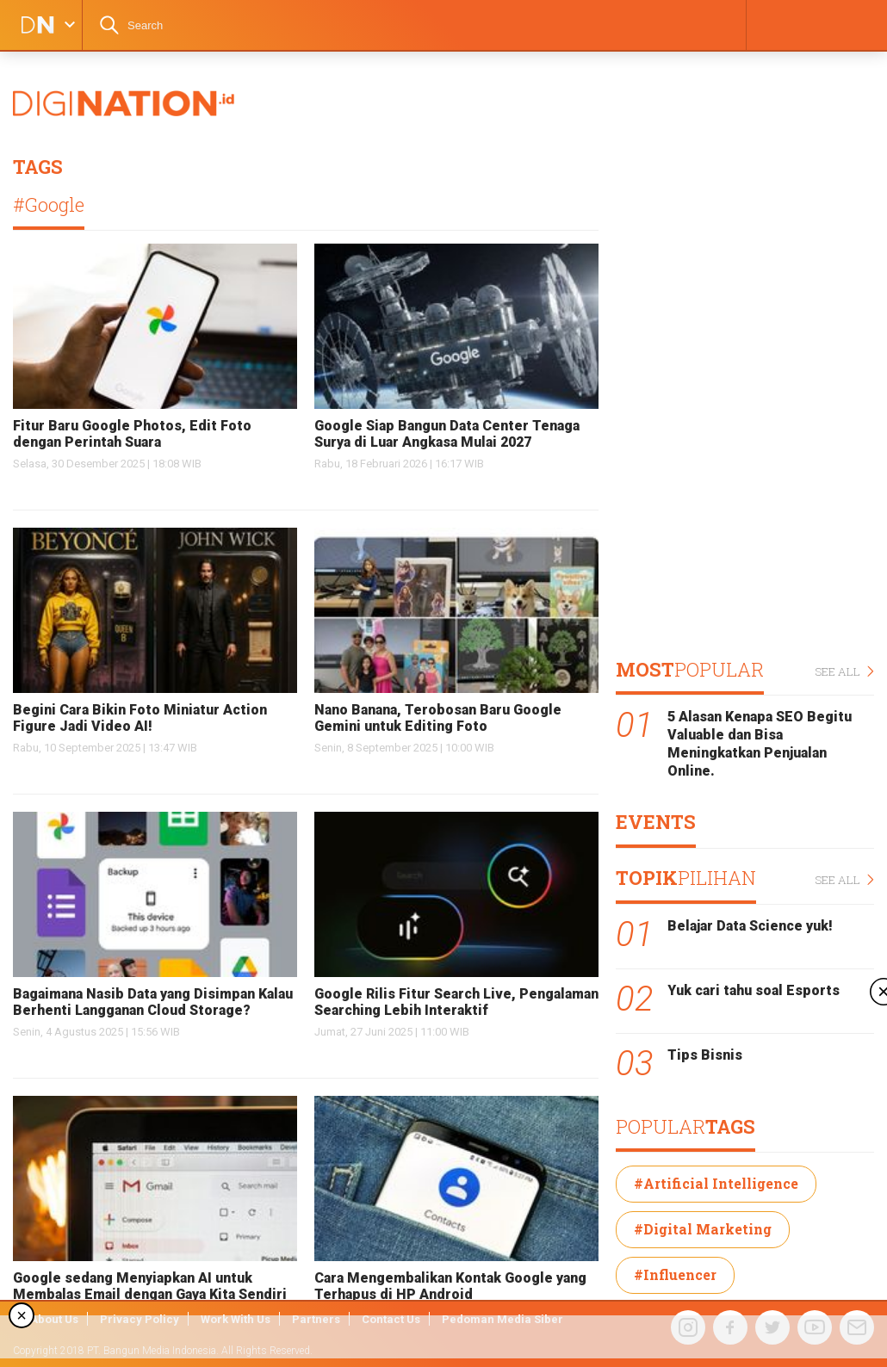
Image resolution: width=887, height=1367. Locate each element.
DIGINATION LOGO (32, 25)
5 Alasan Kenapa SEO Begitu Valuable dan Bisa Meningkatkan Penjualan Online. (759, 743)
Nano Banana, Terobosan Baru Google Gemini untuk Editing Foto (437, 718)
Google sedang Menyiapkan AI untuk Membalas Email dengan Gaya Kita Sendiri (150, 1286)
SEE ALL (844, 672)
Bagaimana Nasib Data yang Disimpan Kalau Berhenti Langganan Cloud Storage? (153, 1002)
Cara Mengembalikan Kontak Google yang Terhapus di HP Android (450, 1286)
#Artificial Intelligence (716, 1183)
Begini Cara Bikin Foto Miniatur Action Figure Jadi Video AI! (140, 718)
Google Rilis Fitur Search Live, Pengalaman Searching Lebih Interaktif (456, 1002)
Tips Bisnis (704, 1055)
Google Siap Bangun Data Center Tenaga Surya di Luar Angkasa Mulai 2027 (447, 434)
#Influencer (675, 1274)
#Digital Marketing (703, 1229)
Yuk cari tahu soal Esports (753, 990)
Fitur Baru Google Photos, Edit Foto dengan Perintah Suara (132, 434)
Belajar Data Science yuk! (750, 926)
